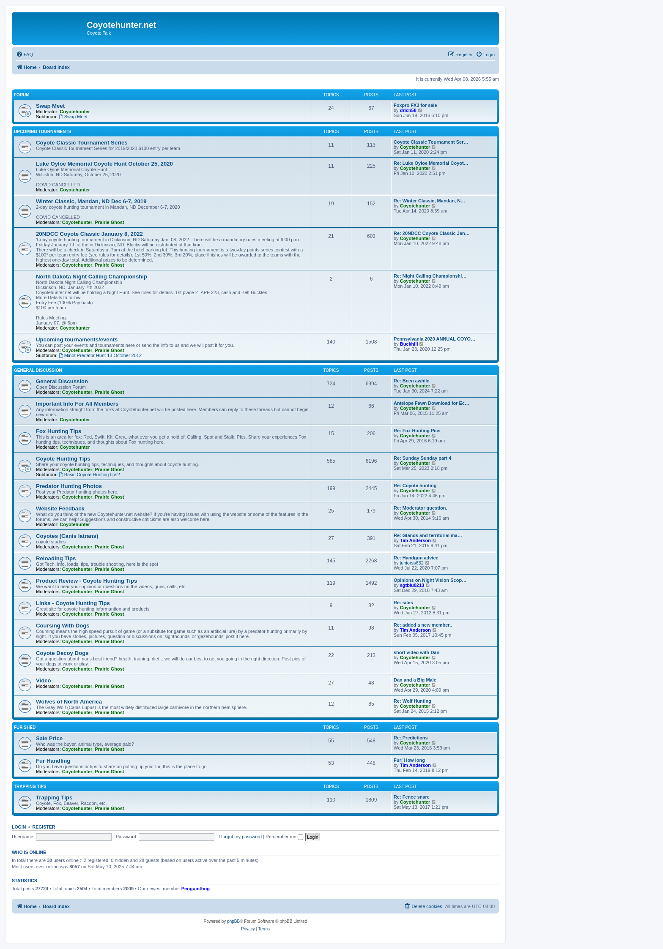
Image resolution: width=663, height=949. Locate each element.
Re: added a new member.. (423, 624)
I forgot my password (240, 836)
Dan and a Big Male (415, 679)
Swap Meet (50, 106)
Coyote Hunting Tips (63, 458)
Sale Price (49, 738)
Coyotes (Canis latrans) (67, 536)
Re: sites (403, 602)
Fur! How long (409, 760)
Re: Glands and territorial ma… (428, 535)
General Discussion (38, 370)
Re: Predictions (411, 737)
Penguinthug (195, 888)
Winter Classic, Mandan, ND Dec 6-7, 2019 (91, 201)
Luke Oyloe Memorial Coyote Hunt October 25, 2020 (104, 164)
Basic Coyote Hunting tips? (89, 474)
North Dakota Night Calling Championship (91, 276)
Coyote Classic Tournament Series (82, 142)
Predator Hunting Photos (69, 486)
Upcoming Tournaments (42, 131)
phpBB (233, 921)
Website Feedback (60, 508)
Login (19, 826)
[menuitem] (24, 54)
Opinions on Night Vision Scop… (430, 580)
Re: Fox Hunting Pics (417, 430)
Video (43, 680)
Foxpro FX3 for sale (415, 105)
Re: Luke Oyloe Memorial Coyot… (431, 163)
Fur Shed (25, 727)
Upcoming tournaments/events (77, 339)
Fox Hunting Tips (58, 431)
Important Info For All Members (77, 404)
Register (44, 826)
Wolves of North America (69, 701)
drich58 (408, 110)
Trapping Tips (30, 786)
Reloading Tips (56, 558)
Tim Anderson (415, 540)
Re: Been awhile (411, 380)
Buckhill (409, 343)
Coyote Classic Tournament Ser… (431, 142)
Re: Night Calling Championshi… (430, 275)
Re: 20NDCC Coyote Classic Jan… (432, 233)
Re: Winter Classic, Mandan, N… (429, 200)
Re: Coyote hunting (415, 485)
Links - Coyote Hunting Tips (73, 603)
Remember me (284, 836)
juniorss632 (412, 562)
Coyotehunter (75, 111)
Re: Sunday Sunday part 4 (422, 458)
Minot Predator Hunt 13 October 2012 (100, 355)
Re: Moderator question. (420, 507)
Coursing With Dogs (63, 625)
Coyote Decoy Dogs (62, 653)
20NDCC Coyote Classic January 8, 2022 (89, 234)
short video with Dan (416, 652)
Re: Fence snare (412, 796)
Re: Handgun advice (416, 557)
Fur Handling (53, 761)
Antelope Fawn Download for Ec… (431, 403)
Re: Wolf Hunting (412, 701)
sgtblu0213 (412, 585)
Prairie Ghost (109, 222)
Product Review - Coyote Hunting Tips (86, 581)
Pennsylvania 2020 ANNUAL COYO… (434, 338)
